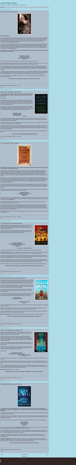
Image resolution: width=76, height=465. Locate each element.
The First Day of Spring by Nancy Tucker (11, 92)
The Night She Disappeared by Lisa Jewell (11, 384)
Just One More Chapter (9, 3)
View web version (24, 456)
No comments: (18, 136)
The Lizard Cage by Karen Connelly (10, 143)
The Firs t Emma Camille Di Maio (9, 11)
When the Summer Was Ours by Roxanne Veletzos (13, 278)
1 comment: (18, 85)
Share (2, 138)
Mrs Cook (2, 461)
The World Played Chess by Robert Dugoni (11, 223)
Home (24, 454)
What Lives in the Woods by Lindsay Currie (11, 330)
